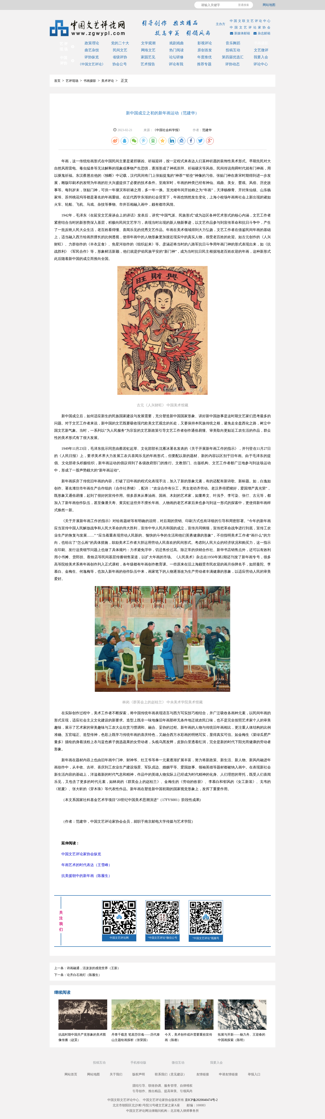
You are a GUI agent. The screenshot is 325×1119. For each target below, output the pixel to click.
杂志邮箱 (261, 33)
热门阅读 (176, 50)
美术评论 (107, 80)
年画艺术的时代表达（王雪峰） (86, 865)
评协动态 (232, 64)
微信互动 (178, 1062)
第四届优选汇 (233, 57)
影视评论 (204, 43)
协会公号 (119, 64)
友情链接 (202, 1074)
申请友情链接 (228, 1074)
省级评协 (120, 57)
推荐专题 (204, 64)
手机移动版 (138, 1062)
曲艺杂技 (92, 50)
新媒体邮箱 (239, 33)
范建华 (207, 130)
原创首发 (204, 50)
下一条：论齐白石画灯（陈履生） (78, 975)
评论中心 (260, 64)
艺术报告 (148, 64)
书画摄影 (261, 43)
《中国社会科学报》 (167, 130)
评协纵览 (91, 57)
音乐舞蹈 (233, 43)
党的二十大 (120, 43)
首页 (57, 80)
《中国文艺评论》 (91, 64)
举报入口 (254, 1074)
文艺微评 (261, 50)
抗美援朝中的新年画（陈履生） (86, 876)
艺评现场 (72, 80)
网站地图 (269, 5)
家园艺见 (148, 57)
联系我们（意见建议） (170, 1074)
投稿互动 (233, 50)
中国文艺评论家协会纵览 (81, 854)
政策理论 (92, 43)
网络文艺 (148, 50)
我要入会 (261, 57)
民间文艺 (120, 50)
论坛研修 (176, 57)
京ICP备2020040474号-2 (201, 1100)
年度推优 (204, 57)
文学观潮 (148, 43)
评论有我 (176, 64)
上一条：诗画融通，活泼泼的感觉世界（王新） (87, 968)
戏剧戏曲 (176, 43)
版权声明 (138, 1074)
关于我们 (116, 1074)
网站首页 (71, 1074)
